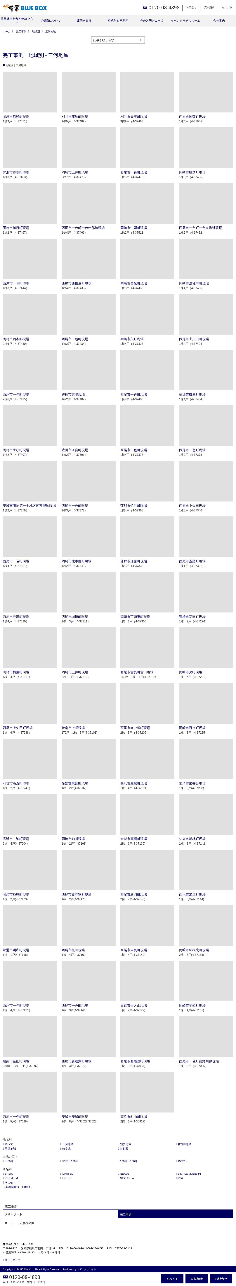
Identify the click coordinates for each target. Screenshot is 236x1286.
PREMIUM (11, 1178)
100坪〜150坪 (129, 1161)
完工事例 (126, 1214)
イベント (227, 7)
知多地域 (125, 1144)
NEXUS (125, 1173)
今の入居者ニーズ (151, 20)
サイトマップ (12, 1260)
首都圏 (124, 1148)
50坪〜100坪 (70, 1161)
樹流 (180, 1178)
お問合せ (191, 7)
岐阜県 (66, 1148)
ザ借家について (50, 20)
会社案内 (219, 20)
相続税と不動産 (118, 20)
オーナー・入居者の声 (19, 1223)
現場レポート (13, 1214)
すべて (9, 1144)
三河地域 (67, 1144)
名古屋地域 (184, 1144)
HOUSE (67, 1178)
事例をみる (84, 20)
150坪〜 (183, 1161)
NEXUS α (127, 1178)
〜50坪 (9, 1161)
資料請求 (209, 7)
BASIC (9, 1173)
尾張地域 (10, 1148)
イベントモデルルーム (185, 20)
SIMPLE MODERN (189, 1173)
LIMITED (67, 1173)
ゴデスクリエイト (86, 1269)
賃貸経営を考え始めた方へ (17, 20)
